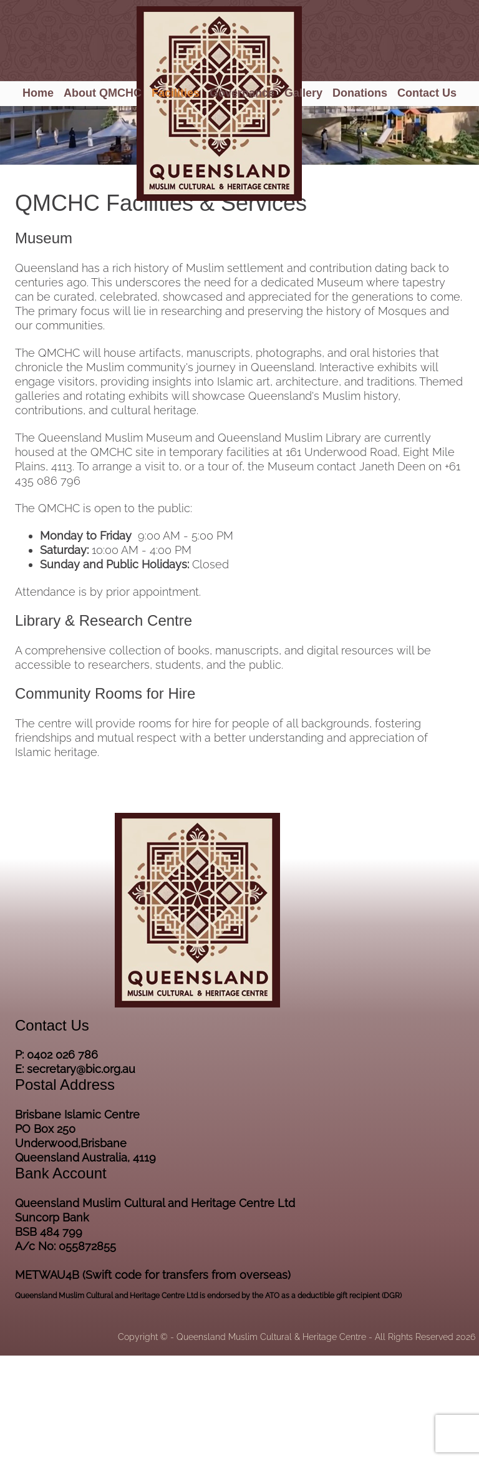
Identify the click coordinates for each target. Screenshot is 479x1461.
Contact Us (427, 93)
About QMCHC (103, 93)
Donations (359, 93)
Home (38, 93)
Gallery (303, 93)
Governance (242, 93)
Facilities (176, 93)
